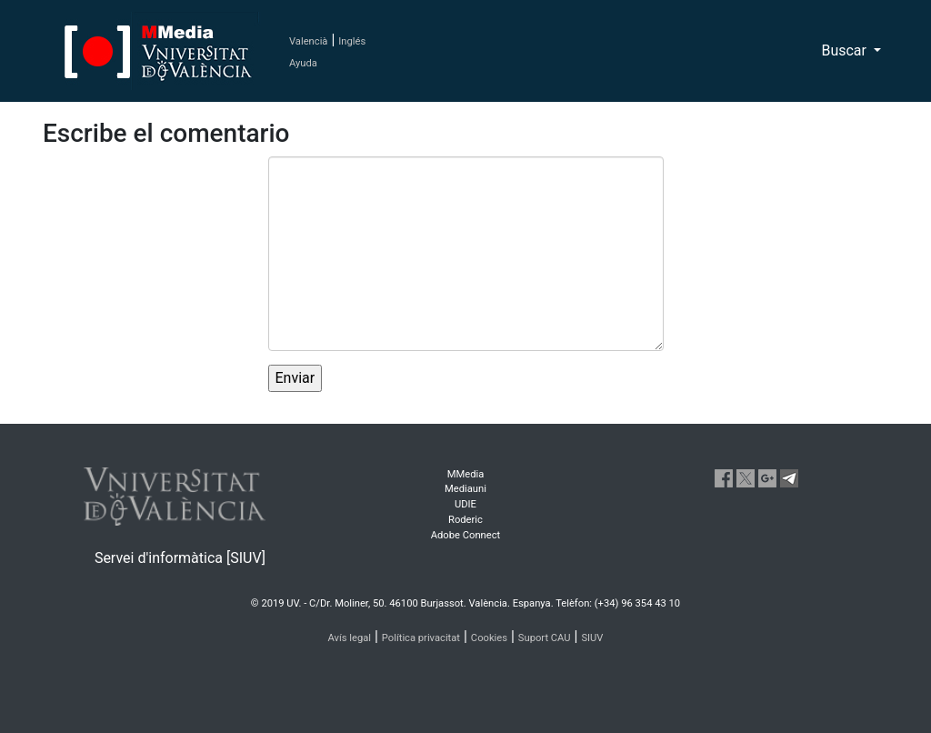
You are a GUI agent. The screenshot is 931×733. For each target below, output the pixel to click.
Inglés (351, 41)
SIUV (592, 638)
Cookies (489, 638)
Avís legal (350, 638)
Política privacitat (421, 638)
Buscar (845, 50)
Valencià (308, 41)
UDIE (465, 504)
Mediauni (465, 489)
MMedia (466, 474)
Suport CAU (544, 638)
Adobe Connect (465, 535)
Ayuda (303, 63)
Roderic (465, 520)
